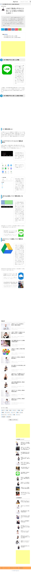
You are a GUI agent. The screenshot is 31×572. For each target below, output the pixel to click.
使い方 (2, 410)
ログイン (14, 410)
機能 (2, 412)
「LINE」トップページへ (13, 419)
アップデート (7, 412)
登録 (7, 410)
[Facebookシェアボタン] (6, 29)
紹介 (22, 410)
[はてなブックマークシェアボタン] (13, 29)
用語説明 (3, 416)
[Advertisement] (13, 49)
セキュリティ (4, 414)
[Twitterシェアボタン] (2, 29)
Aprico (15, 1)
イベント (18, 414)
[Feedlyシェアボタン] (20, 29)
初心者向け (8, 416)
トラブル (9, 414)
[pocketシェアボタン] (16, 29)
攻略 (14, 414)
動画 (19, 410)
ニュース (13, 412)
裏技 (17, 412)
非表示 (6, 34)
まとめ (21, 412)
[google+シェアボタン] (9, 29)
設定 (10, 410)
